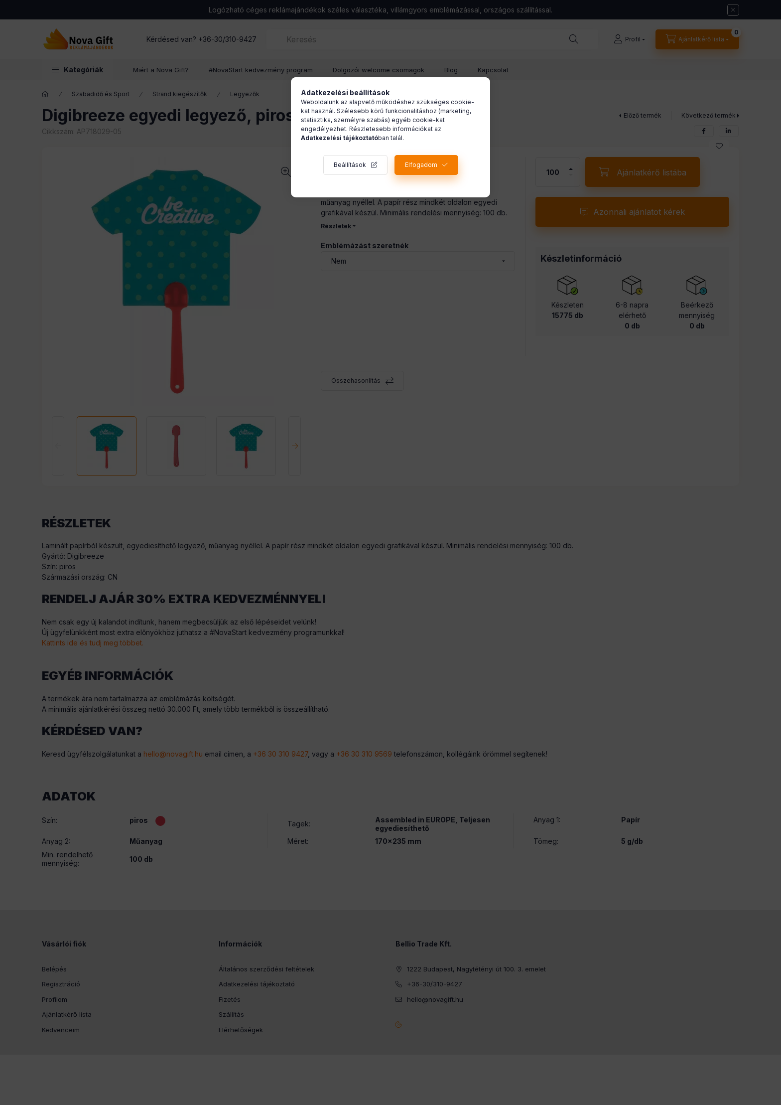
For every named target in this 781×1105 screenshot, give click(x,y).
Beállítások (350, 164)
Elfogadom (421, 164)
